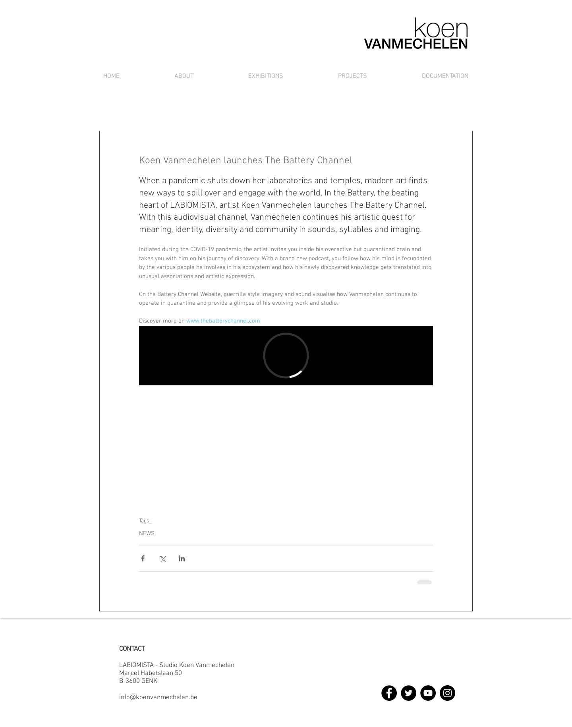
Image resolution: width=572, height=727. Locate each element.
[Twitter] (408, 693)
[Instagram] (447, 693)
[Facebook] (389, 693)
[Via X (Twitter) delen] (162, 558)
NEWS (147, 533)
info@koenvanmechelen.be (158, 698)
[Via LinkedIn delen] (182, 558)
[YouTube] (428, 693)
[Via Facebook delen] (143, 558)
